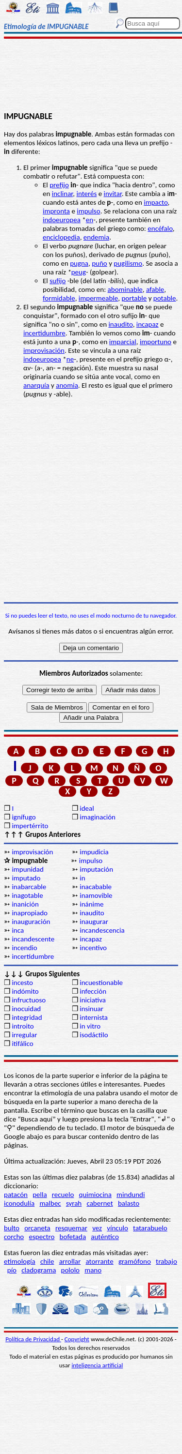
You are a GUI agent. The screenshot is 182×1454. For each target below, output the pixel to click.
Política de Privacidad (33, 1339)
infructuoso (29, 1000)
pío (12, 1270)
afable (155, 289)
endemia (96, 237)
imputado (26, 878)
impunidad (27, 869)
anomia (67, 385)
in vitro (90, 1026)
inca (18, 930)
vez (97, 1228)
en (89, 219)
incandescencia (102, 930)
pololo (70, 1270)
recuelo (63, 1194)
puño (99, 263)
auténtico (105, 1236)
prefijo (59, 185)
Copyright (77, 1339)
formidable (59, 298)
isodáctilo (94, 1034)
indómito (25, 991)
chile (47, 1261)
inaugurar (94, 921)
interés (86, 193)
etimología (19, 1261)
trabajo (166, 1261)
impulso (88, 211)
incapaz (147, 324)
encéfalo (160, 228)
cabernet (99, 1203)
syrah (74, 1203)
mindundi (130, 1194)
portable (134, 298)
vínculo (117, 1228)
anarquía (36, 385)
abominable (125, 289)
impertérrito (30, 825)
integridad (27, 1017)
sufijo (58, 280)
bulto (11, 1228)
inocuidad (26, 1008)
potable (164, 298)
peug (78, 272)
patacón (16, 1194)
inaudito (120, 324)
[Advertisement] (91, 76)
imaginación (98, 817)
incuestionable (101, 982)
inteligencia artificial (97, 1365)
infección (93, 991)
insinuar (91, 1008)
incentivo (93, 947)
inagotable (27, 895)
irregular (24, 1034)
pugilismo (128, 263)
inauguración (31, 921)
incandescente (33, 939)
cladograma (38, 1270)
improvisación (44, 350)
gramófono (134, 1261)
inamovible (96, 895)
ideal (87, 808)
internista (94, 1017)
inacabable (96, 886)
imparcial (122, 341)
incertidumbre (44, 333)
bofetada (73, 1236)
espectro (41, 1236)
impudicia (94, 852)
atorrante (99, 1261)
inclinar (62, 193)
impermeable (98, 298)
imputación (96, 869)
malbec (50, 1203)
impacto (155, 202)
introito (22, 1026)
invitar (113, 193)
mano (92, 1270)
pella (40, 1194)
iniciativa (93, 1000)
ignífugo (23, 817)
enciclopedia (61, 237)
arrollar (70, 1261)
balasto (128, 1203)
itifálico (22, 1043)
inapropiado (30, 913)
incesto (22, 982)
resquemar (71, 1228)
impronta (56, 211)
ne (70, 359)
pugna (79, 263)
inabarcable (29, 886)
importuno (155, 341)
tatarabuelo (150, 1228)
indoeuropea (62, 219)
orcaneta (37, 1228)
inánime (91, 904)
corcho (14, 1236)
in (82, 878)
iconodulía (19, 1203)
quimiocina (95, 1194)
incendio (24, 947)
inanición (25, 904)
